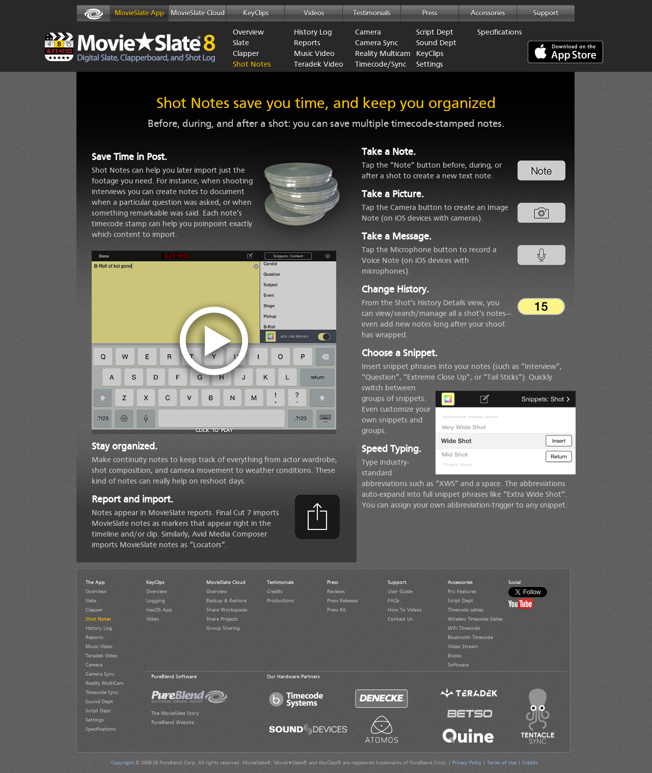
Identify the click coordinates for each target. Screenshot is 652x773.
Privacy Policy (466, 762)
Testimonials (371, 13)
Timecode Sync (102, 692)
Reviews (336, 591)
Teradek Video (317, 65)
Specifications (499, 33)
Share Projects (222, 619)
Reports (307, 43)
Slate (241, 43)
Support (545, 13)
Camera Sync (376, 43)
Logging (155, 600)
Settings (429, 65)
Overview (248, 33)
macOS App (159, 609)
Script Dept (434, 33)
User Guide (400, 591)
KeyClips (255, 13)
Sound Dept (436, 43)
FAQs (393, 600)
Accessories (488, 13)
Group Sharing (223, 628)
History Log (313, 33)
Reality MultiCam (104, 683)
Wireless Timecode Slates (475, 619)
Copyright (122, 762)
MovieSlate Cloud (198, 13)
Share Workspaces (227, 609)
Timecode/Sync (378, 65)
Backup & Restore (226, 600)
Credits (275, 591)
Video (152, 619)
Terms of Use (502, 762)
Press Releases (342, 600)
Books (454, 655)
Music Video (314, 54)
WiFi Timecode (464, 628)
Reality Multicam (378, 54)
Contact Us (400, 619)
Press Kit (336, 609)
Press (429, 13)
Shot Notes (252, 65)
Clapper (246, 54)
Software (458, 665)
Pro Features (462, 591)
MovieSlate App (139, 13)
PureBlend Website (172, 722)
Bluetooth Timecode (470, 637)
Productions (280, 600)
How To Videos (405, 609)
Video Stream (463, 646)
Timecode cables (465, 609)
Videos (314, 13)
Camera (368, 33)
